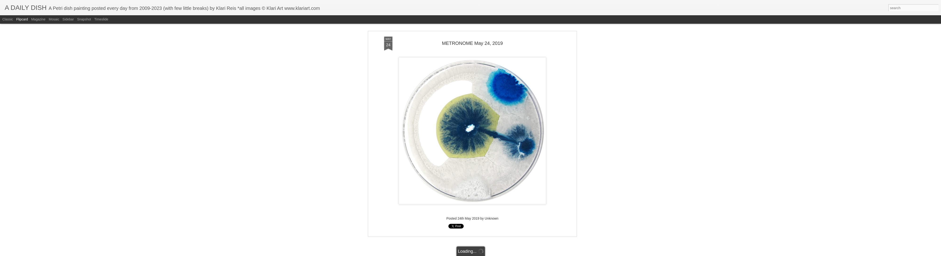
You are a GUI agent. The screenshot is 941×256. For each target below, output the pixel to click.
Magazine (38, 19)
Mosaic (54, 19)
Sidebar (68, 19)
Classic (7, 19)
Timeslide (101, 19)
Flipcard (22, 19)
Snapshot (84, 19)
